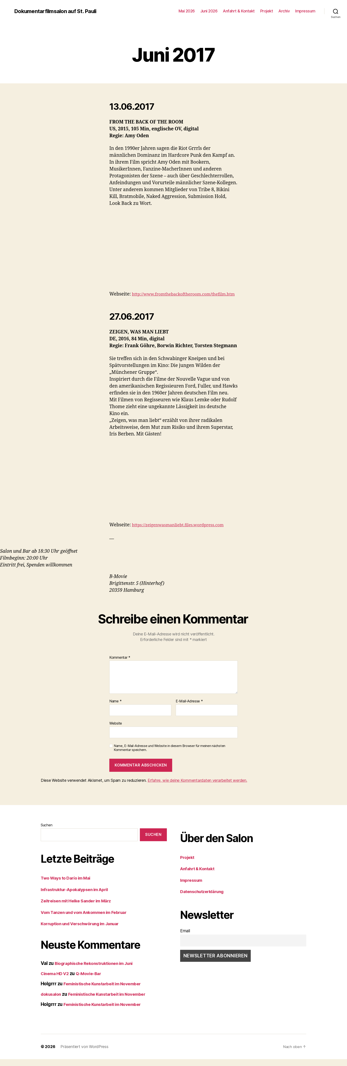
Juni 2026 (209, 11)
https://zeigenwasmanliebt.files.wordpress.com (183, 532)
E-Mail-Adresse (189, 708)
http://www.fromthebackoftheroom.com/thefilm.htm (167, 301)
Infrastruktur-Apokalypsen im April (78, 896)
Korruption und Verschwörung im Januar (85, 930)
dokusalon (52, 1001)
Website (115, 730)
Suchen (46, 832)
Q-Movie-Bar (93, 980)
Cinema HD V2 (56, 980)
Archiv (284, 11)
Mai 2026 (187, 11)
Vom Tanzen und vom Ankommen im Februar (89, 919)
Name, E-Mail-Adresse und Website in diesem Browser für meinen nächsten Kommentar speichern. (169, 755)
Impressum (305, 11)
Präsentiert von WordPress (84, 1053)
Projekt (266, 11)
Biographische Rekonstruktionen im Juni (98, 970)
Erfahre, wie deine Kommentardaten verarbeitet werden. (197, 787)
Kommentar (119, 664)
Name (115, 708)
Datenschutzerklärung (204, 898)
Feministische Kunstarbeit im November (107, 990)
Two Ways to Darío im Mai (68, 885)
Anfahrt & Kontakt (239, 11)
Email (185, 937)
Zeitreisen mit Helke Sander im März (80, 907)
